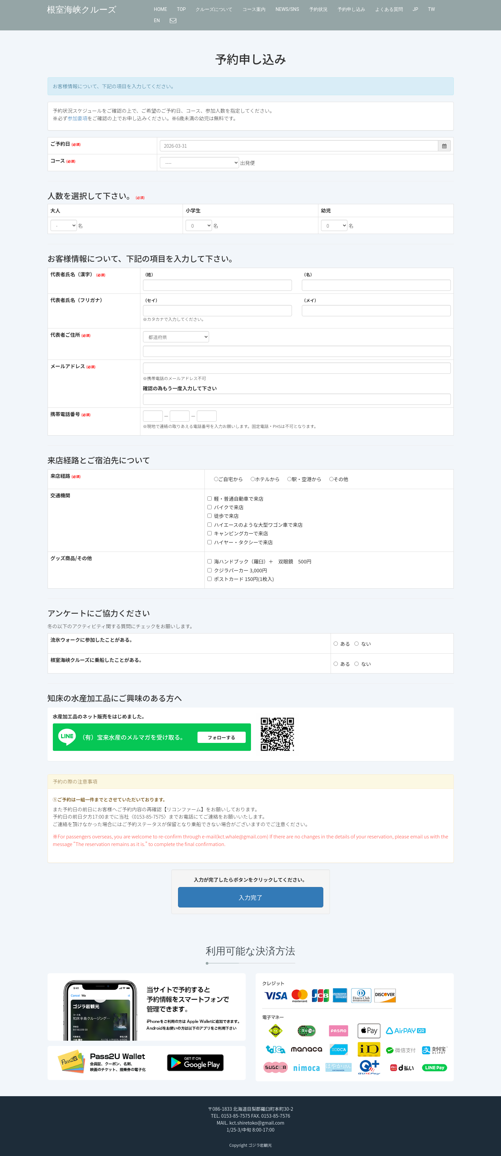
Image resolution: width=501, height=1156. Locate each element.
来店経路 (60, 475)
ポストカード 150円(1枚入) (240, 578)
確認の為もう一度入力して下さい (180, 388)
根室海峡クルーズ (82, 10)
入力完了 (251, 897)
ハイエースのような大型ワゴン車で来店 (255, 524)
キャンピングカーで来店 (237, 533)
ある (342, 643)
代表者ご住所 (65, 334)
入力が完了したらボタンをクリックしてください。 (250, 879)
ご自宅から (228, 479)
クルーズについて (214, 9)
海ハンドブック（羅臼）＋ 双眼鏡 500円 (259, 561)
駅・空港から (304, 479)
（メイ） (310, 300)
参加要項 (78, 118)
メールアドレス (68, 366)
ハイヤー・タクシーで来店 (240, 542)
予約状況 (318, 9)
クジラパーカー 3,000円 (237, 570)
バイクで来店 (225, 507)
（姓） (149, 275)
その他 (338, 479)
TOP (181, 9)
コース (58, 160)
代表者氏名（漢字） (73, 274)
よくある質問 (389, 9)
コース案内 (254, 9)
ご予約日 (60, 143)
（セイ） (151, 300)
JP (415, 9)
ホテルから (265, 479)
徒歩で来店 (223, 515)
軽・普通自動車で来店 (235, 498)
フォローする (221, 737)
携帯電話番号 (65, 413)
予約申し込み (351, 9)
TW (431, 9)
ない (362, 643)
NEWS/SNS (287, 9)
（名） (308, 275)
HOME (160, 9)
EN (157, 20)
